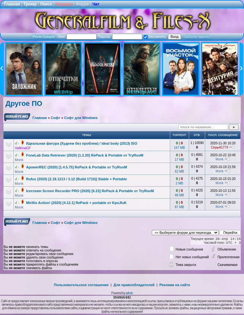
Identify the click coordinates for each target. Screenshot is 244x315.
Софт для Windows (81, 118)
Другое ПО (23, 103)
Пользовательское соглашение (81, 285)
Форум (82, 4)
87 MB (179, 207)
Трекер (30, 4)
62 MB (179, 171)
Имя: (77, 36)
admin (129, 293)
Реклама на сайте (174, 285)
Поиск (46, 4)
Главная (12, 4)
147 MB (179, 147)
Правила (64, 4)
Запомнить (155, 36)
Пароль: (120, 36)
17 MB (179, 159)
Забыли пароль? (197, 36)
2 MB (179, 183)
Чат (95, 4)
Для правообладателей (134, 285)
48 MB (179, 195)
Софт (55, 118)
